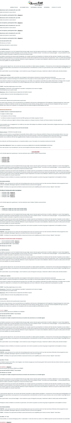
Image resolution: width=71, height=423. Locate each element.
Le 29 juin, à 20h (5, 161)
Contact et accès (56, 7)
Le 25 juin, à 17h (5, 160)
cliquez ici (20, 15)
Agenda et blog (14, 7)
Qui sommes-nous (24, 7)
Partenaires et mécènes (36, 7)
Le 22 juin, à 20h (5, 157)
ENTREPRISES (46, 7)
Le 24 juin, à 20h (6, 158)
